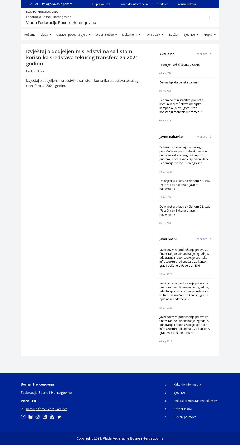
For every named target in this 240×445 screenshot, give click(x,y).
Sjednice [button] (190, 35)
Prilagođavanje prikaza (57, 4)
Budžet (173, 35)
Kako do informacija (134, 4)
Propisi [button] (208, 35)
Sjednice (162, 4)
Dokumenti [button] (130, 35)
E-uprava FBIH (101, 4)
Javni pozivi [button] (153, 35)
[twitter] (60, 417)
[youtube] (53, 417)
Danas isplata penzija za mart (179, 82)
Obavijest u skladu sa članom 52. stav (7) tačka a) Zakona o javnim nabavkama (184, 185)
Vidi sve (204, 54)
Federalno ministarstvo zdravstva (196, 401)
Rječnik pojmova (185, 417)
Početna (29, 35)
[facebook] (46, 417)
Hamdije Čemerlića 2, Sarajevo (44, 409)
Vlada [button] (45, 35)
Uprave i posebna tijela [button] (72, 35)
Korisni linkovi (186, 4)
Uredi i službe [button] (105, 35)
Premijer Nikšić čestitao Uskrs (179, 65)
